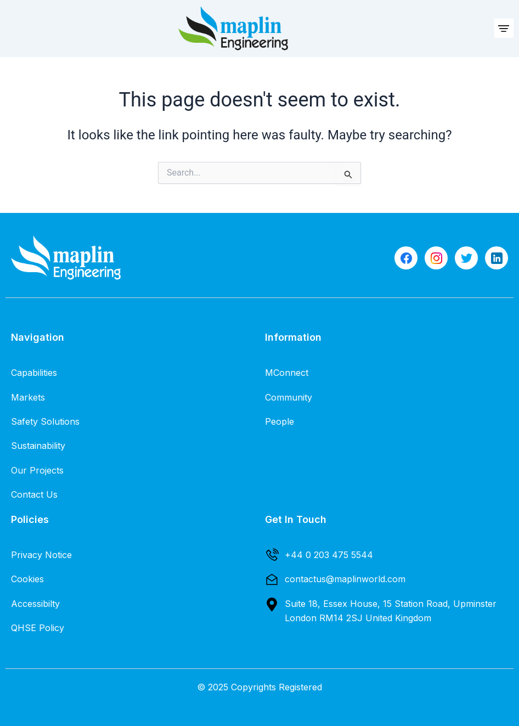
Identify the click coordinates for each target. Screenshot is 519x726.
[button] (504, 28)
